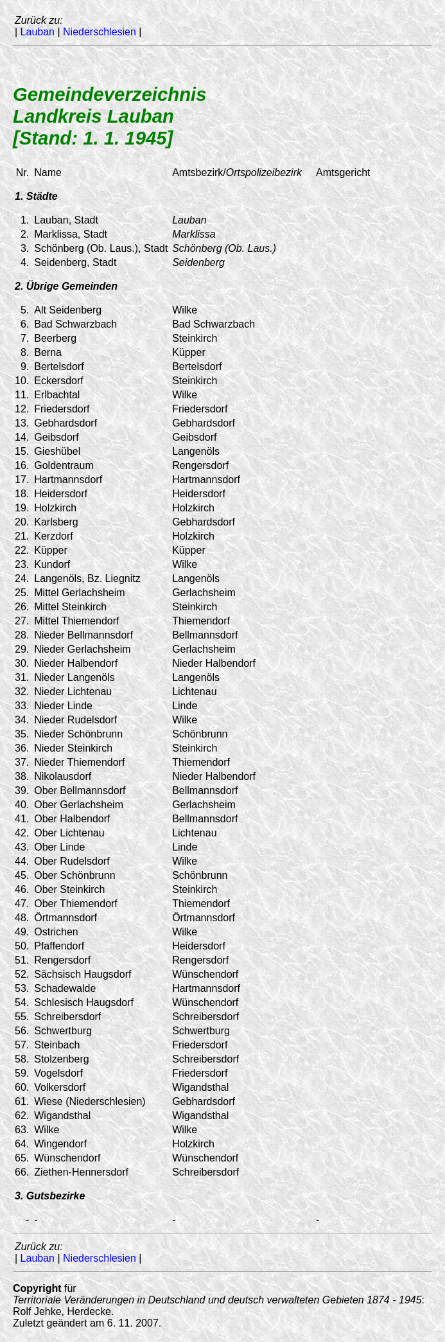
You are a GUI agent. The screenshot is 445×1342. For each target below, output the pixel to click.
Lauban (38, 31)
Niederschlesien (99, 31)
